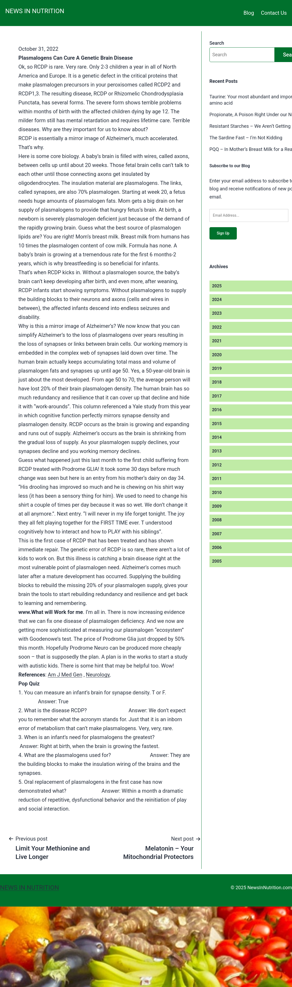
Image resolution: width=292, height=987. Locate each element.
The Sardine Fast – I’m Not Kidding (245, 137)
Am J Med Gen (65, 674)
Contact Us (274, 13)
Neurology (98, 674)
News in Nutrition (34, 11)
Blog (249, 13)
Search (216, 43)
